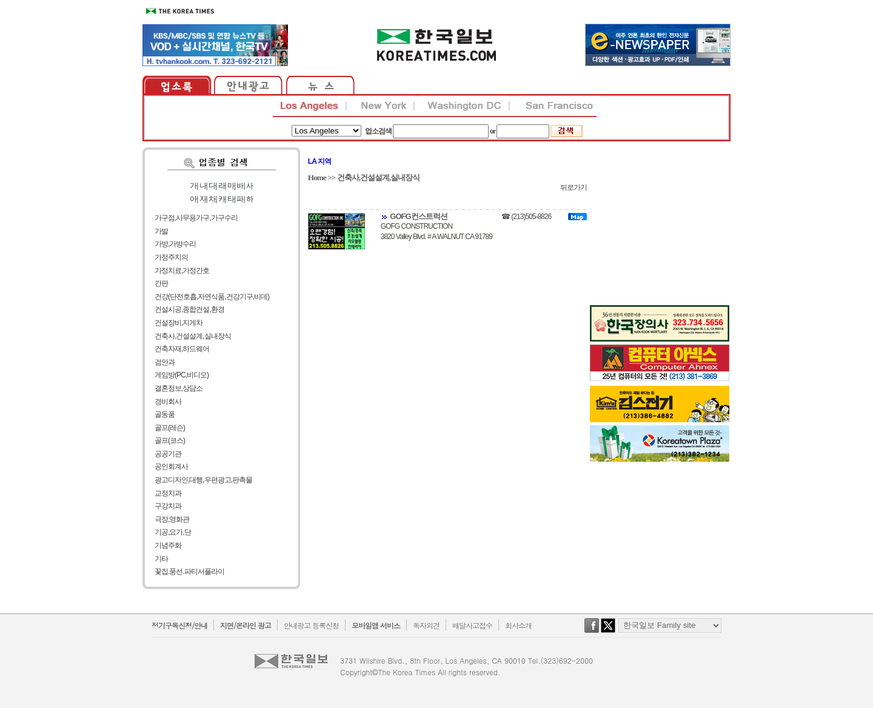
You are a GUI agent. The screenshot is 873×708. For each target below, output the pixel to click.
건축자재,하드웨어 (182, 349)
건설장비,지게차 (178, 323)
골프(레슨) (170, 427)
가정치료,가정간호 (182, 270)
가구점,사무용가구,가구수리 (196, 218)
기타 (161, 559)
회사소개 (518, 625)
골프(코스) (170, 440)
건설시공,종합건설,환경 (189, 309)
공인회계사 (171, 466)
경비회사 (168, 401)
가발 (161, 231)
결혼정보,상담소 (178, 388)
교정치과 (168, 493)
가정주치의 (171, 257)
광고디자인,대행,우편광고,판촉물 (203, 480)
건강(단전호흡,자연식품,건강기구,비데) (212, 296)
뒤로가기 (573, 187)
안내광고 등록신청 (311, 625)
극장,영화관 (172, 519)
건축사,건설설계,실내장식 (193, 336)
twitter (608, 631)
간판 (161, 283)
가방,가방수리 (175, 244)
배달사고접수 (472, 625)
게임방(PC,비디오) (182, 375)
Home (317, 177)
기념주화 (168, 545)
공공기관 (168, 454)
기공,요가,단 (173, 532)
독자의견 (426, 625)
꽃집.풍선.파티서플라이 (189, 571)
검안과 (165, 362)
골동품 (165, 414)
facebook (591, 631)
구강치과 (168, 506)
